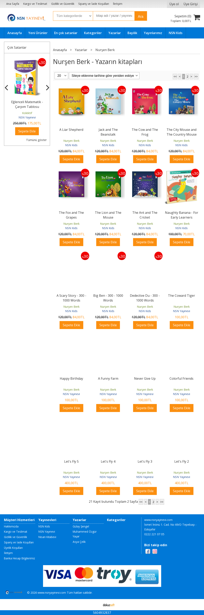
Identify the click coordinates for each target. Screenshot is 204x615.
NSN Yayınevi (27, 117)
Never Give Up (145, 378)
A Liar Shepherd (71, 129)
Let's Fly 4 (108, 461)
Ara (140, 17)
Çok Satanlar (16, 47)
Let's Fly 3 (145, 461)
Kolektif (27, 113)
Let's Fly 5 (71, 461)
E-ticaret (95, 604)
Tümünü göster (36, 140)
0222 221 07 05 (154, 534)
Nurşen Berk (71, 141)
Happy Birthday (71, 378)
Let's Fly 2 (181, 461)
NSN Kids (71, 145)
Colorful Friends (181, 378)
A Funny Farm (108, 378)
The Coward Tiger (181, 295)
